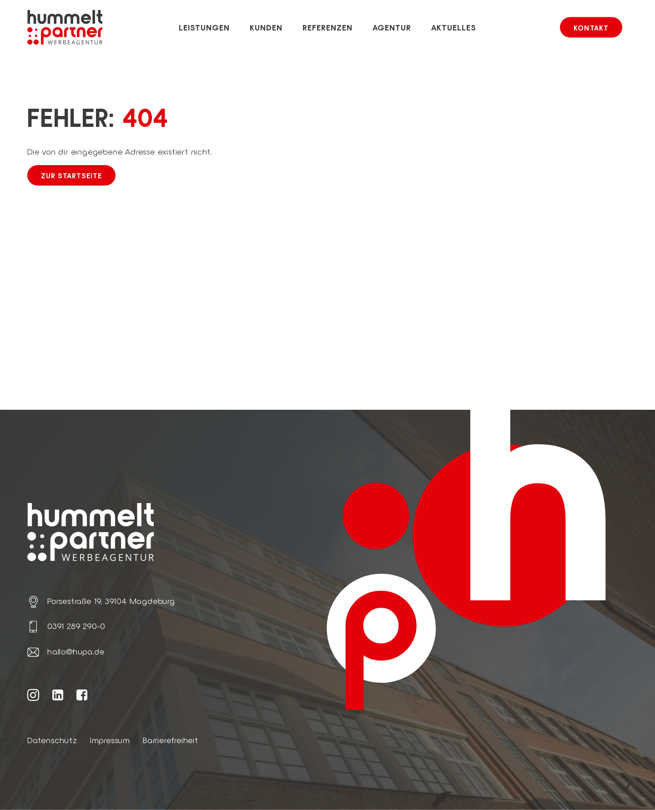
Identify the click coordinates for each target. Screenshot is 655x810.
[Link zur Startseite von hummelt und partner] (64, 27)
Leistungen (204, 27)
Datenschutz (52, 740)
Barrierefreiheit (170, 740)
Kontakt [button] (591, 27)
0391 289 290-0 (76, 626)
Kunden (266, 27)
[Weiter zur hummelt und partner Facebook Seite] (82, 694)
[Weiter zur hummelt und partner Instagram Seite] (33, 695)
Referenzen (327, 27)
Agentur (392, 27)
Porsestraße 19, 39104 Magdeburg (111, 601)
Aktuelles (454, 27)
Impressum (110, 740)
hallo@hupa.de (75, 651)
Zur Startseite (71, 175)
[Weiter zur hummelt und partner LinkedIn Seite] (58, 694)
